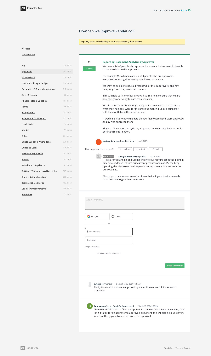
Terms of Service (183, 348)
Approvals (27, 71)
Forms (25, 106)
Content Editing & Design (35, 83)
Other (25, 136)
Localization (28, 124)
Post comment (175, 265)
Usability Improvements (34, 188)
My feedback (28, 54)
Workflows (27, 194)
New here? (109, 253)
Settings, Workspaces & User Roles (39, 171)
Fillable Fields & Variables (34, 100)
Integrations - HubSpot (34, 118)
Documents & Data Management (39, 89)
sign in (184, 10)
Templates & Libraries (33, 182)
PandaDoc (168, 348)
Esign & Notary (29, 95)
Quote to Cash (29, 147)
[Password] (109, 240)
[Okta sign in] (121, 216)
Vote (90, 68)
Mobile (25, 130)
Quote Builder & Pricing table (36, 141)
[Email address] (109, 231)
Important (141, 149)
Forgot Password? (92, 247)
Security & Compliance (33, 165)
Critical (158, 149)
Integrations (28, 112)
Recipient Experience (32, 153)
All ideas (26, 48)
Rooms (25, 159)
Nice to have (125, 149)
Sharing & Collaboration (34, 177)
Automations (28, 77)
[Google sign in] (96, 216)
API (23, 65)
